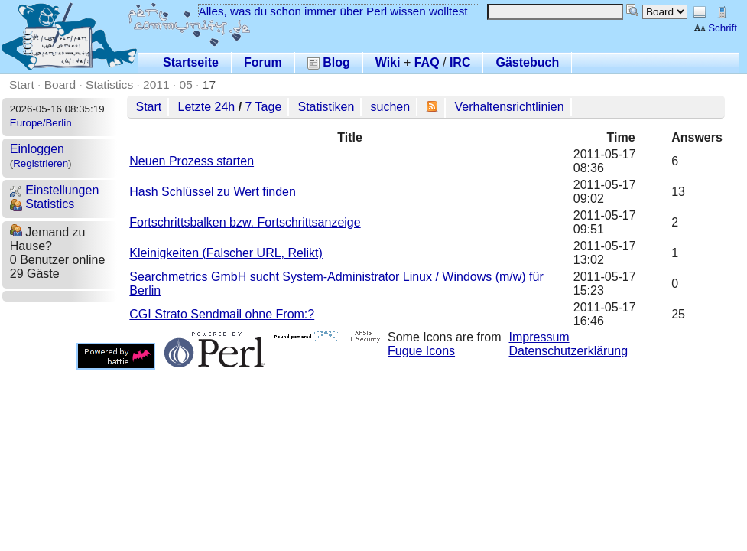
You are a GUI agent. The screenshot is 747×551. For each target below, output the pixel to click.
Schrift (715, 28)
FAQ (427, 62)
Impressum (539, 337)
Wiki (388, 62)
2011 (156, 84)
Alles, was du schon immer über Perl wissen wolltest (333, 11)
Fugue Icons (421, 350)
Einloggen (37, 148)
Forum (263, 62)
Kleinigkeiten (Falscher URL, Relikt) (226, 252)
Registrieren (40, 163)
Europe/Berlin (41, 123)
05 (186, 84)
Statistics (109, 84)
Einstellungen (54, 190)
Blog (328, 62)
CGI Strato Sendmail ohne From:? (221, 314)
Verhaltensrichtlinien (508, 106)
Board (60, 84)
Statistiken (326, 106)
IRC (460, 62)
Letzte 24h (206, 106)
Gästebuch (527, 62)
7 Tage (263, 106)
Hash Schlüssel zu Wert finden (212, 191)
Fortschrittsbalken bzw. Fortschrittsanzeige (244, 222)
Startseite (191, 62)
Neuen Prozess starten (191, 161)
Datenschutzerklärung (568, 350)
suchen (391, 106)
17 (209, 84)
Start (21, 84)
